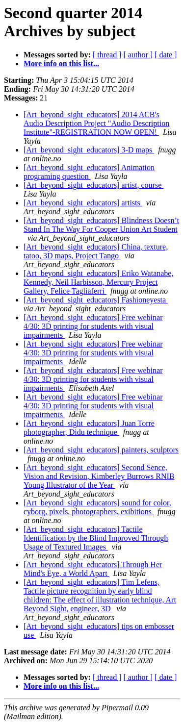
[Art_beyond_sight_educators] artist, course (93, 185)
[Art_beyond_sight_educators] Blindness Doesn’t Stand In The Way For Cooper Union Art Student (101, 224)
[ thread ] (107, 54)
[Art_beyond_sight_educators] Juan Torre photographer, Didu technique (89, 427)
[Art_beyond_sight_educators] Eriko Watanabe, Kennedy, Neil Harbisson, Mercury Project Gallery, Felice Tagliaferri (98, 282)
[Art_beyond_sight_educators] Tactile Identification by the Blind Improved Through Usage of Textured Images (96, 538)
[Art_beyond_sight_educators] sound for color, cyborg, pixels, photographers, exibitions (97, 507)
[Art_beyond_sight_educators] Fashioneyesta (96, 300)
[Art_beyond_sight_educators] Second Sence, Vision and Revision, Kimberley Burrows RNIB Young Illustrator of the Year (99, 476)
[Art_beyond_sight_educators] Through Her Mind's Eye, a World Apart (93, 568)
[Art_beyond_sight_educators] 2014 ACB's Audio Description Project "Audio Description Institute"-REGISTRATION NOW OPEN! (96, 123)
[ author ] (138, 54)
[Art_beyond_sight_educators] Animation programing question (89, 171)
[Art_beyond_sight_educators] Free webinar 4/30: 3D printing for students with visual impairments (93, 326)
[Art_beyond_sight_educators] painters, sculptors (101, 450)
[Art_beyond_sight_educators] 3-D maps (89, 150)
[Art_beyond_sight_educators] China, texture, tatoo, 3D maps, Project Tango (96, 251)
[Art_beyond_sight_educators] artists (83, 203)
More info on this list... (61, 63)
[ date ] (166, 54)
